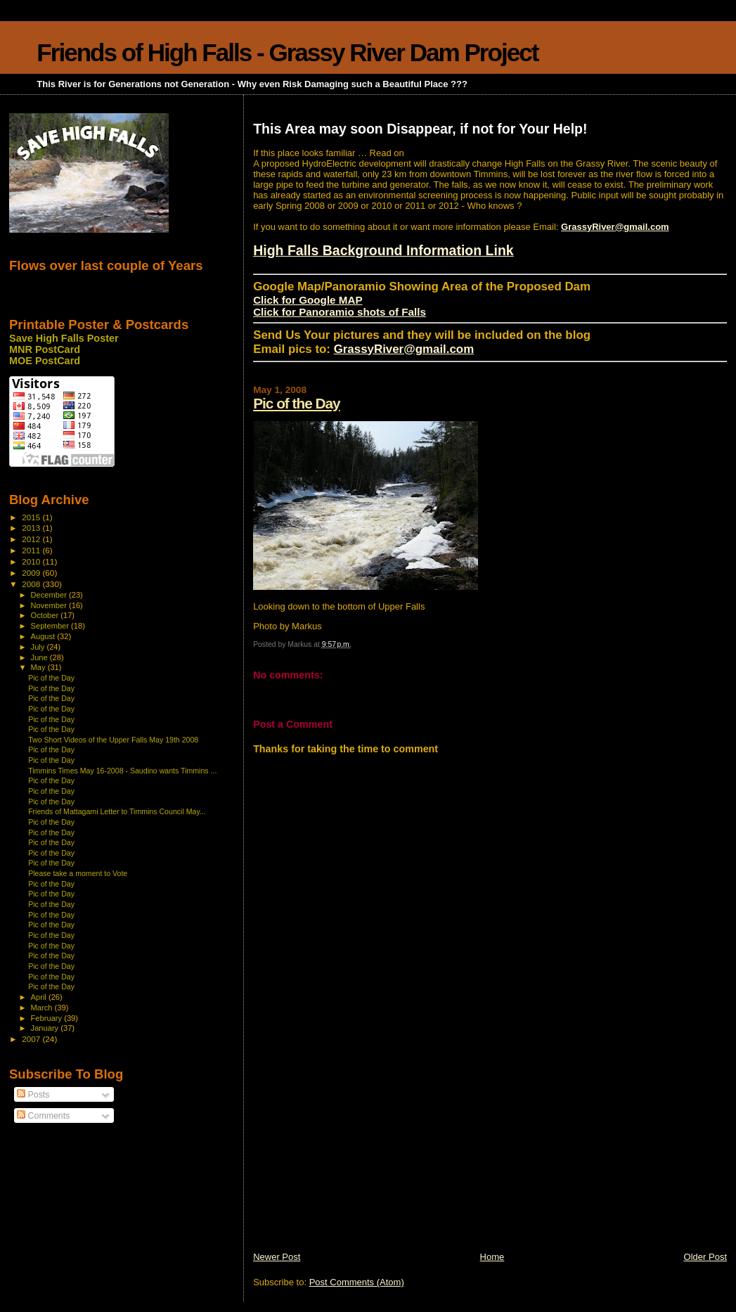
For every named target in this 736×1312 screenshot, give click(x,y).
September (51, 626)
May (39, 667)
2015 (32, 517)
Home (492, 1257)
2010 (32, 561)
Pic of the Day (296, 403)
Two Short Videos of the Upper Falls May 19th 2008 (113, 739)
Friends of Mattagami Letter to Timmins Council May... (117, 811)
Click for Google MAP (307, 300)
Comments (43, 1116)
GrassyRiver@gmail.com (615, 226)
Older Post (705, 1257)
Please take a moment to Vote (77, 873)
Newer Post (276, 1257)
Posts (33, 1095)
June (40, 657)
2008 (32, 584)
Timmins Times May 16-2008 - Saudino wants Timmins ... (122, 770)
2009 (32, 572)
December (50, 595)
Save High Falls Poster (64, 338)
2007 (32, 1038)
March (43, 1007)
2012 (32, 539)
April (40, 997)
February (48, 1018)
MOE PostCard (44, 360)
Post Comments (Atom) (356, 1282)
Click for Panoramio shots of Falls (339, 312)
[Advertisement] (358, 1152)
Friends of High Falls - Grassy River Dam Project (287, 52)
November (50, 605)
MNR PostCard (44, 349)
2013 (32, 527)
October (46, 615)
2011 (32, 550)
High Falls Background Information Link (383, 250)
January (46, 1028)
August (44, 636)
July (39, 647)
